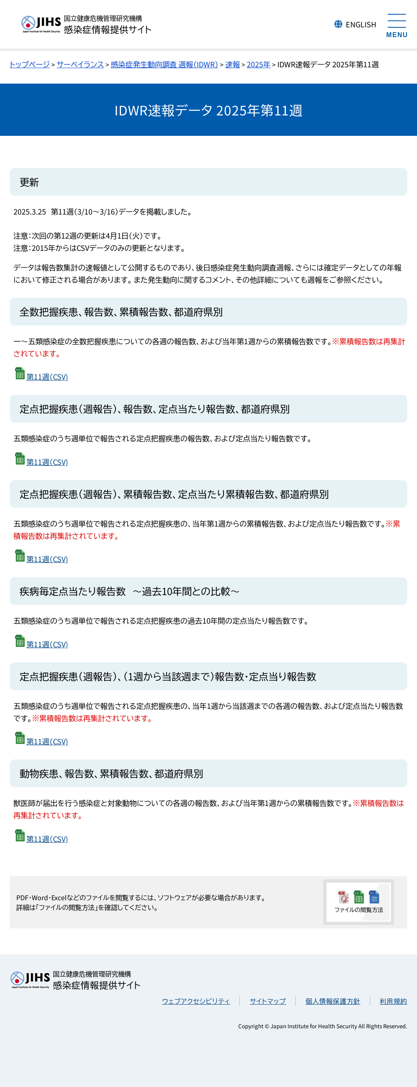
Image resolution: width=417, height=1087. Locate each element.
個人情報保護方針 (332, 1001)
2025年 (258, 64)
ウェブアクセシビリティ (196, 1001)
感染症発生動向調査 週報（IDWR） (164, 64)
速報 (232, 64)
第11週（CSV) (47, 376)
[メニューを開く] (397, 24)
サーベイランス (80, 64)
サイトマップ (268, 1001)
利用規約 (393, 1001)
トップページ (30, 64)
